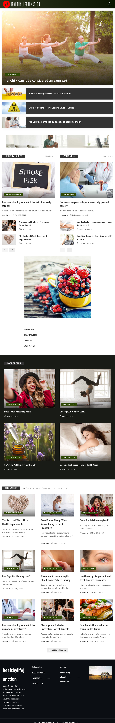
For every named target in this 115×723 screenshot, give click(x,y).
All (24, 488)
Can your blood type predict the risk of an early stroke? (26, 203)
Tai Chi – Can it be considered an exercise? (39, 81)
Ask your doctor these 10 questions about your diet (56, 122)
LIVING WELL (12, 75)
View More (50, 156)
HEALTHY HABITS (13, 156)
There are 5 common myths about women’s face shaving (55, 576)
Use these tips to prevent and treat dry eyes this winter (95, 576)
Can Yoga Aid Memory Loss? (73, 411)
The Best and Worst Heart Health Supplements (15, 521)
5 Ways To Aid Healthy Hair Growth (21, 464)
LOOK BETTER (29, 345)
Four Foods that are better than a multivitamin (94, 625)
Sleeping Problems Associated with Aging (80, 464)
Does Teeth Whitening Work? (18, 411)
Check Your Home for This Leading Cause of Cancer (54, 107)
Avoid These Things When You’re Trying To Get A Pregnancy (54, 523)
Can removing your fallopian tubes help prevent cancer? (84, 203)
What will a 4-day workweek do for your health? (52, 93)
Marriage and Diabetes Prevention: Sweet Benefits (55, 625)
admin (7, 215)
